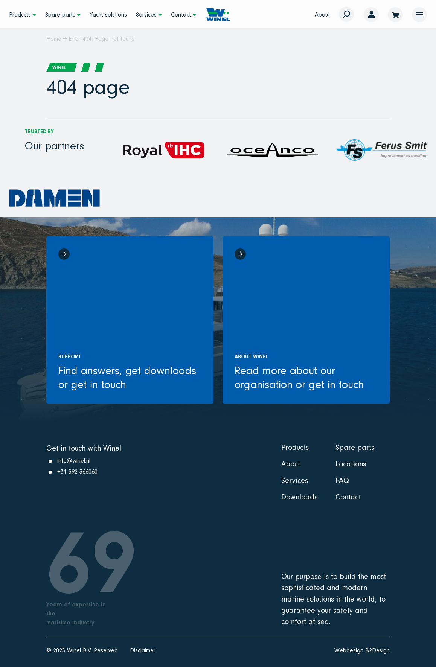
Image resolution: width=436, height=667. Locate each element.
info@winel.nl (73, 460)
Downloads (299, 497)
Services (146, 14)
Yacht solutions (108, 14)
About (322, 14)
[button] (419, 14)
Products (20, 14)
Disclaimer (142, 650)
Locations (350, 464)
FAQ (342, 481)
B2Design (377, 650)
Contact (181, 14)
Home (53, 38)
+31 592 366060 (77, 471)
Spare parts (60, 14)
